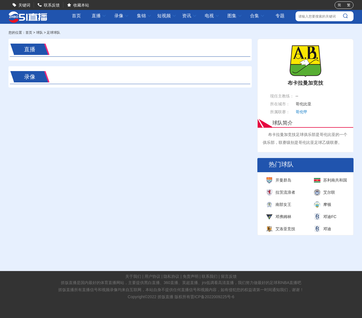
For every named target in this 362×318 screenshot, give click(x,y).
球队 (39, 33)
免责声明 (191, 276)
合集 (257, 16)
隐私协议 (171, 276)
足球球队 (53, 33)
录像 (121, 16)
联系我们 (209, 276)
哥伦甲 (301, 112)
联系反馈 (52, 5)
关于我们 (133, 276)
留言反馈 (229, 276)
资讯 (189, 16)
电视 (212, 16)
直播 (99, 16)
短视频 (166, 16)
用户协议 (152, 276)
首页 (76, 16)
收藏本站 (81, 5)
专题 (280, 16)
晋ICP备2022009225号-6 (212, 296)
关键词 (24, 5)
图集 (234, 16)
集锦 (144, 16)
